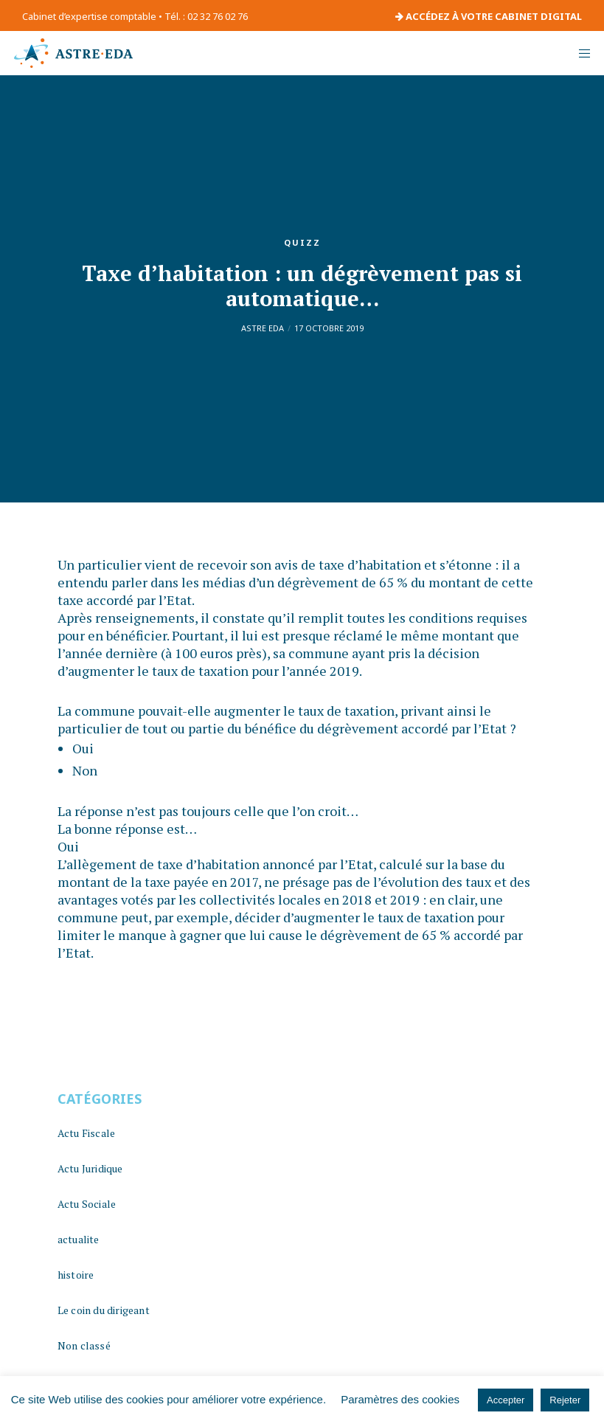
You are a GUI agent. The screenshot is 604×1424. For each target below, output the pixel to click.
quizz (302, 242)
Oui (83, 748)
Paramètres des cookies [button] (400, 1399)
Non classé (84, 1345)
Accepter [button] (505, 1400)
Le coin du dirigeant (104, 1310)
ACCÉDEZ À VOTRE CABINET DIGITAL (488, 16)
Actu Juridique (90, 1168)
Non (84, 770)
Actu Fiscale (86, 1133)
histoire (76, 1275)
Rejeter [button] (564, 1400)
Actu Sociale (87, 1204)
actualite (79, 1239)
